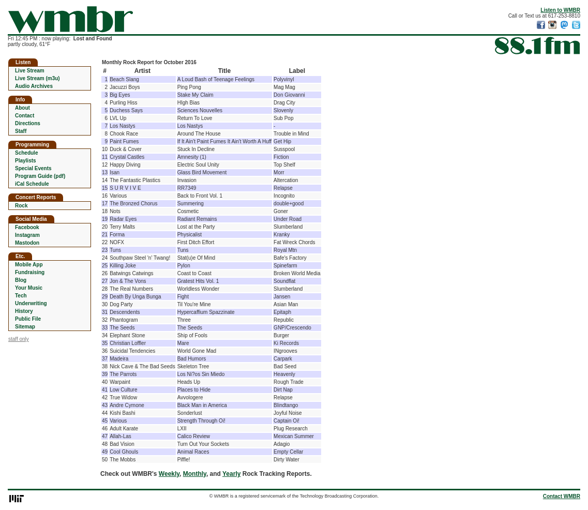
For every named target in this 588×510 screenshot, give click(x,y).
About (22, 108)
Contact (24, 115)
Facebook (27, 227)
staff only (18, 339)
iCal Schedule (32, 184)
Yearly (231, 473)
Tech (21, 295)
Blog (20, 280)
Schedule (26, 153)
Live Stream (29, 70)
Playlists (25, 160)
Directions (27, 123)
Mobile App (29, 264)
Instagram (27, 235)
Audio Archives (34, 86)
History (24, 311)
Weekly (169, 473)
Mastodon (27, 243)
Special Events (33, 168)
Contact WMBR (561, 496)
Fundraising (29, 272)
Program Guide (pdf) (40, 176)
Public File (28, 319)
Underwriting (31, 303)
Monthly (194, 473)
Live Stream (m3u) (37, 78)
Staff (20, 131)
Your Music (28, 288)
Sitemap (25, 326)
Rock (21, 205)
